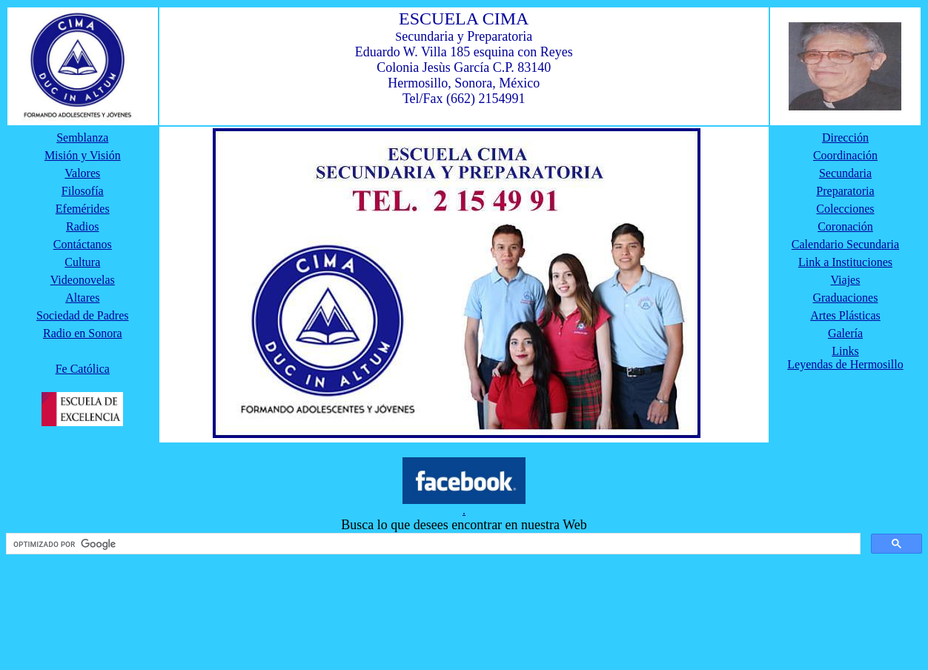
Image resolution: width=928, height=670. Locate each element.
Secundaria (845, 173)
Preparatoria (845, 191)
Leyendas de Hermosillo (845, 364)
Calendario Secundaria (845, 244)
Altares (82, 297)
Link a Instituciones (845, 262)
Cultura (82, 262)
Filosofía (83, 191)
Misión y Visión (82, 155)
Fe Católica (83, 368)
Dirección (845, 137)
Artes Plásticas (845, 315)
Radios (82, 226)
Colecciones (845, 208)
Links (845, 351)
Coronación (845, 226)
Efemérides (83, 208)
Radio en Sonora (82, 333)
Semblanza (82, 137)
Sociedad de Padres (82, 315)
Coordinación (845, 155)
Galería (845, 333)
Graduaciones (845, 297)
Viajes (846, 279)
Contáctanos (82, 244)
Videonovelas (82, 279)
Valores (82, 173)
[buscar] (431, 544)
